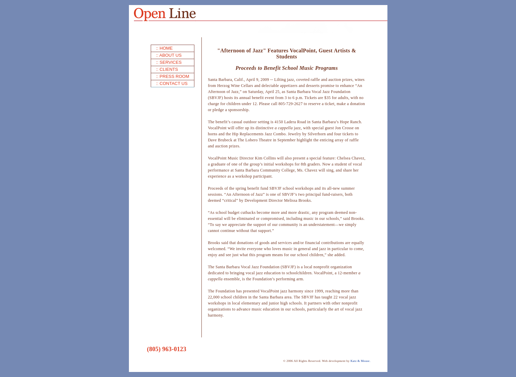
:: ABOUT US (169, 55)
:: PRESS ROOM (172, 76)
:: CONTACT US (172, 83)
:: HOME (164, 48)
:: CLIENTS (167, 69)
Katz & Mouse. (360, 361)
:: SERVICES (169, 62)
